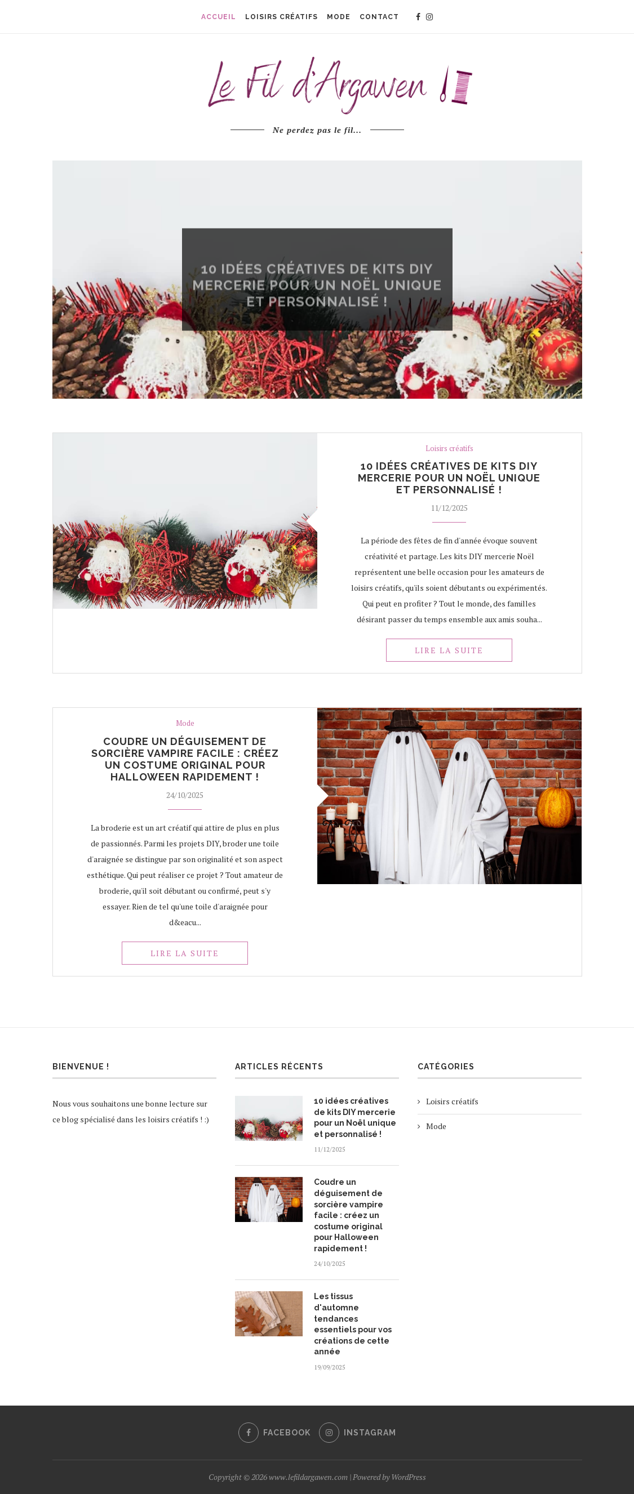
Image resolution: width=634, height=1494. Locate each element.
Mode (185, 723)
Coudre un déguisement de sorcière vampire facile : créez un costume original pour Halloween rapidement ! (185, 759)
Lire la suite (449, 650)
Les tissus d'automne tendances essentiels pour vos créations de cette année (353, 1324)
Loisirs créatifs (317, 255)
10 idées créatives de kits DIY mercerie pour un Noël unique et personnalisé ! (449, 478)
